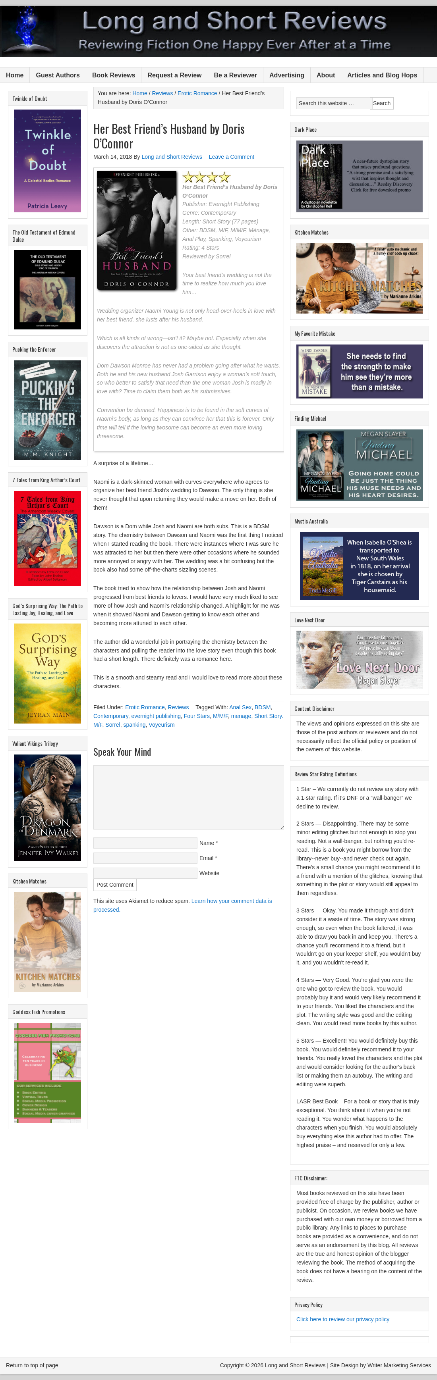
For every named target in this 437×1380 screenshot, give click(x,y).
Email (206, 858)
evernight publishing (156, 716)
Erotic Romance (145, 707)
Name (206, 843)
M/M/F (220, 716)
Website (209, 873)
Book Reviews (113, 75)
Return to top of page (32, 1365)
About (326, 75)
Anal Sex (240, 707)
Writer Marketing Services (399, 1365)
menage (241, 716)
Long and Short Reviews (218, 31)
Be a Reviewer (235, 75)
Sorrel (112, 725)
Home (14, 75)
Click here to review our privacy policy (342, 1319)
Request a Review (174, 75)
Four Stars (197, 716)
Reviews (178, 707)
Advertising (286, 75)
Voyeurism (161, 725)
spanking (134, 725)
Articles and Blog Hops (382, 75)
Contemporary (110, 716)
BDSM (263, 707)
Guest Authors (58, 75)
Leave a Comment (231, 157)
